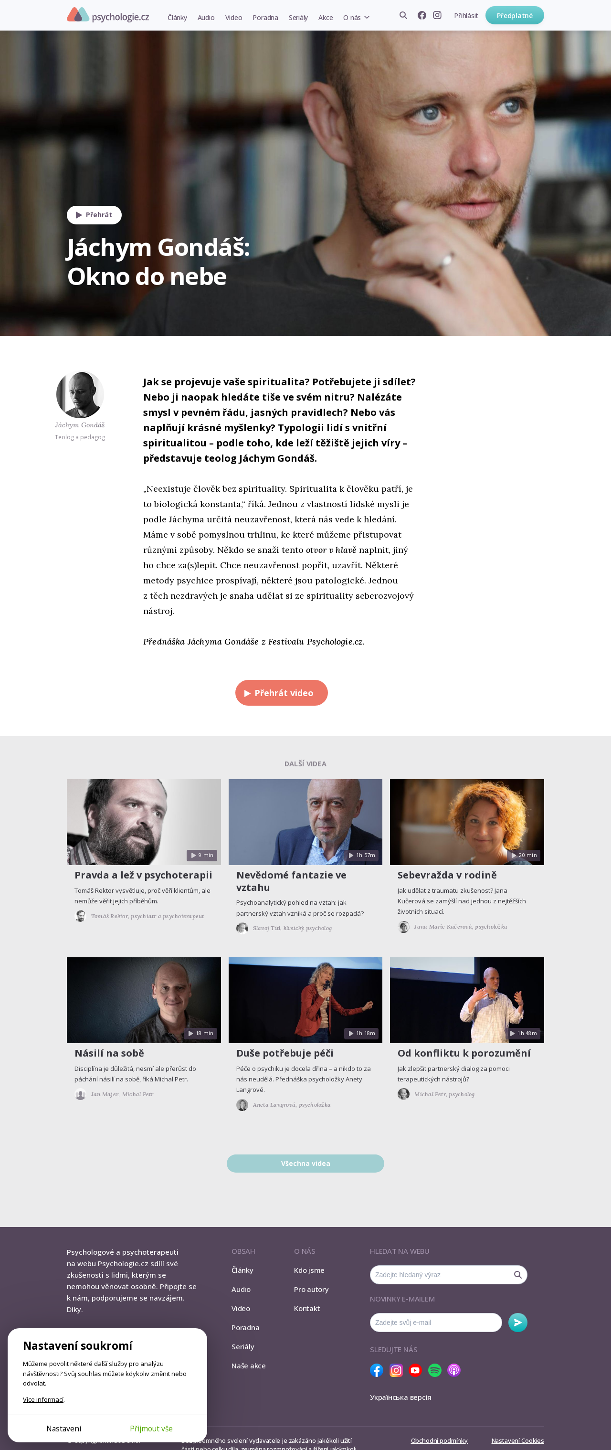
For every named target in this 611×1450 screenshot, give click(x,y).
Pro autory (311, 1289)
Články (177, 17)
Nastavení (63, 1428)
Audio (206, 17)
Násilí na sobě (109, 1053)
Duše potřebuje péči (285, 1053)
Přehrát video (277, 693)
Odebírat (517, 1322)
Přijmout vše (151, 1428)
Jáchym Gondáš (80, 425)
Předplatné (515, 15)
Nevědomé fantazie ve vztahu (291, 881)
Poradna (265, 17)
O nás (352, 17)
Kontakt (307, 1308)
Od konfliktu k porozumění (464, 1053)
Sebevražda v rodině (447, 874)
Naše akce (249, 1365)
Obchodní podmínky (439, 1440)
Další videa (305, 763)
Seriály (298, 17)
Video (233, 17)
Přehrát (92, 215)
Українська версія (401, 1397)
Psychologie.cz (108, 14)
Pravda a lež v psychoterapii (143, 874)
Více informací (43, 1399)
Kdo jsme (309, 1270)
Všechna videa (305, 1163)
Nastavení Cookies (518, 1440)
